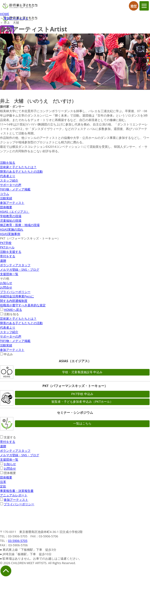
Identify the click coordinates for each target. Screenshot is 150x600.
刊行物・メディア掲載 (15, 189)
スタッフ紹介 (9, 180)
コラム (4, 194)
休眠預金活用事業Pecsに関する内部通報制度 (17, 298)
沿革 (3, 482)
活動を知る (7, 162)
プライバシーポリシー (15, 292)
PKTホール (7, 247)
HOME (4, 14)
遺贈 (3, 260)
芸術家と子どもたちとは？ (18, 167)
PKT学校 (5, 243)
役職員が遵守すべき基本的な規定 (23, 305)
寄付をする (7, 256)
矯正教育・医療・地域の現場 (20, 225)
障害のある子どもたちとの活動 (21, 171)
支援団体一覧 (9, 274)
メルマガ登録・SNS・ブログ (19, 269)
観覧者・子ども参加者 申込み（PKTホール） (82, 401)
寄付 (133, 6)
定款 (3, 486)
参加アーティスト (16, 18)
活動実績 (6, 198)
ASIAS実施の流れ (11, 229)
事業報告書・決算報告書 (17, 491)
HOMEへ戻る (13, 310)
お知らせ (6, 283)
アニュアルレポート (13, 495)
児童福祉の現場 (10, 220)
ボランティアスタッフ (15, 265)
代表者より (7, 176)
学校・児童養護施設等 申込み (82, 372)
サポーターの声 (10, 185)
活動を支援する (10, 252)
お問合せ (6, 287)
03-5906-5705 (17, 541)
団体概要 (6, 207)
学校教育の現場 (10, 216)
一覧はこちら (82, 423)
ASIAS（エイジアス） (14, 211)
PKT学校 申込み (82, 394)
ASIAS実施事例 (10, 234)
